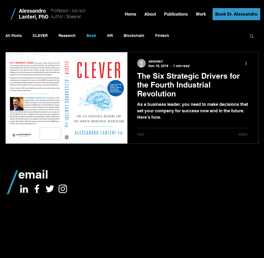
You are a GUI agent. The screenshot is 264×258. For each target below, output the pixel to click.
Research (67, 35)
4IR (110, 35)
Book (91, 35)
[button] (251, 36)
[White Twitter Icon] (49, 188)
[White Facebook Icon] (37, 188)
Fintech (162, 35)
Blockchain (134, 35)
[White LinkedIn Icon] (24, 188)
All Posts (13, 35)
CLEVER (40, 35)
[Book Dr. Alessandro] (236, 14)
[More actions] (248, 63)
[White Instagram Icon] (62, 188)
